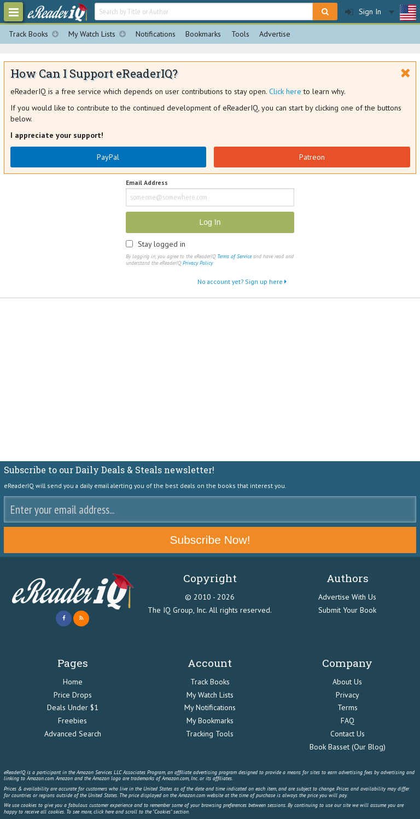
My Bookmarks (210, 720)
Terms (347, 707)
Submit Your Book (347, 610)
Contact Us (347, 734)
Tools (240, 34)
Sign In (363, 12)
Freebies (72, 720)
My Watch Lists (99, 34)
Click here (285, 91)
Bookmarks (203, 34)
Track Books (36, 34)
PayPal (108, 157)
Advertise (274, 34)
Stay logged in (161, 244)
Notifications (156, 34)
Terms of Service (234, 256)
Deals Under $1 (72, 707)
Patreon (312, 157)
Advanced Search (72, 734)
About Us (347, 682)
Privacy (347, 695)
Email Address (147, 183)
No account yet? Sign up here (242, 281)
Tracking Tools (210, 734)
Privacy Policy (197, 262)
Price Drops (73, 695)
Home (73, 682)
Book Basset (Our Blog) (348, 747)
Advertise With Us (347, 597)
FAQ (347, 720)
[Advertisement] (210, 380)
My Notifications (210, 707)
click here (104, 811)
